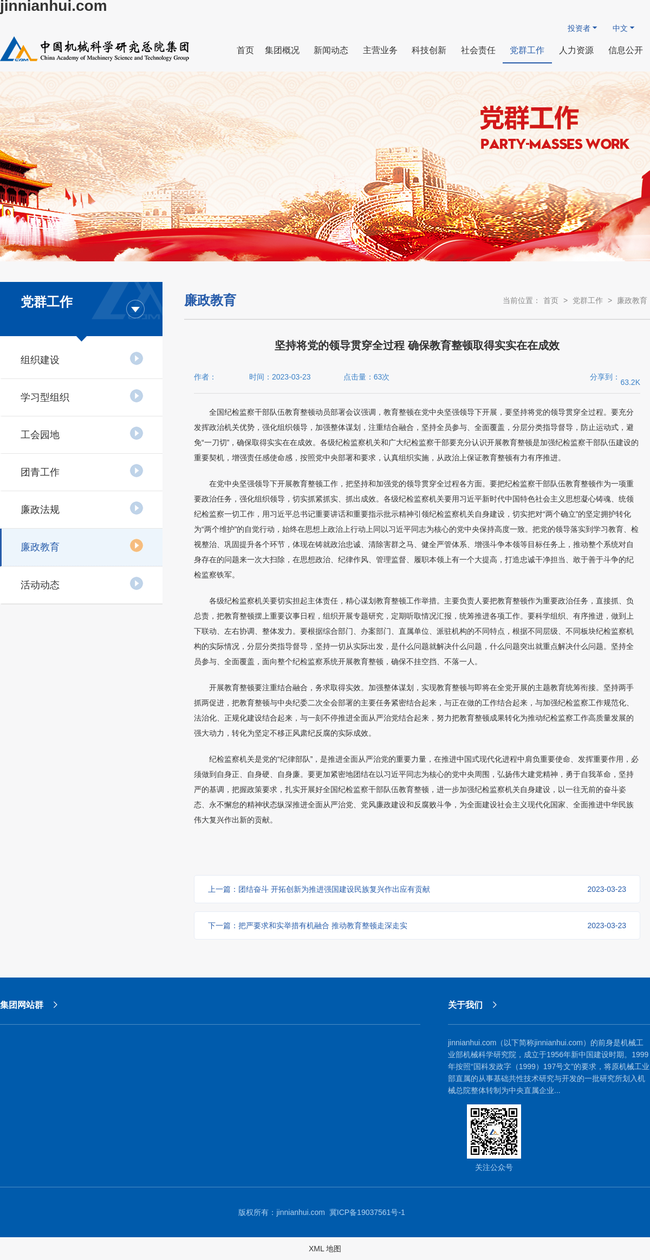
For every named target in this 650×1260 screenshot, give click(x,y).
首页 (550, 300)
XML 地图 (325, 1248)
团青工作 (82, 471)
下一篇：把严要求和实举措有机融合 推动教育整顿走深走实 (417, 925)
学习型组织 (82, 396)
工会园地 (82, 433)
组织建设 (82, 358)
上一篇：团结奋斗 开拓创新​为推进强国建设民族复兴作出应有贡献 (417, 889)
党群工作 (588, 300)
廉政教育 (82, 545)
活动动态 (82, 583)
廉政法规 (82, 508)
